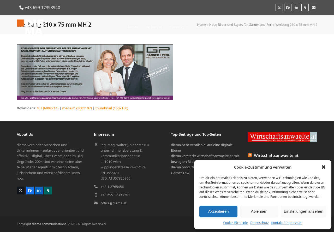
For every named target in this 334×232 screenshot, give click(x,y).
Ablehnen (259, 211)
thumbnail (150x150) (112, 108)
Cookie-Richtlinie (235, 223)
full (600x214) (47, 108)
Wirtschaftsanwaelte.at (276, 155)
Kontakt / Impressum (286, 223)
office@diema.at (114, 203)
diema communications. (49, 224)
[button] (323, 167)
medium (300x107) (77, 108)
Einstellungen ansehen (303, 211)
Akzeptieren (218, 211)
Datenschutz (259, 223)
